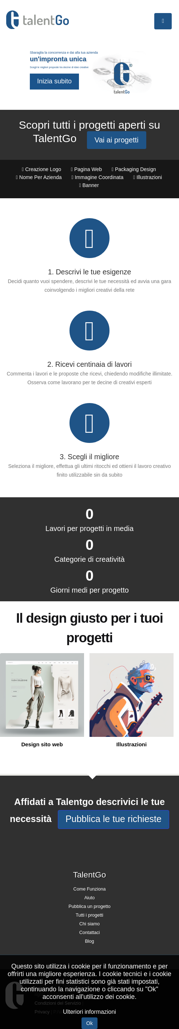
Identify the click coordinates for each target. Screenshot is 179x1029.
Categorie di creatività (89, 559)
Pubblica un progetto (89, 906)
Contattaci (89, 932)
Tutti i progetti (89, 915)
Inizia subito (54, 81)
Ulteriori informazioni (89, 1012)
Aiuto (89, 897)
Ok (89, 1023)
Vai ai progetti (117, 140)
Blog (89, 941)
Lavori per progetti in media (89, 528)
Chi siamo (89, 923)
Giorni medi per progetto (89, 590)
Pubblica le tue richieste (113, 819)
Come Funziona (89, 889)
